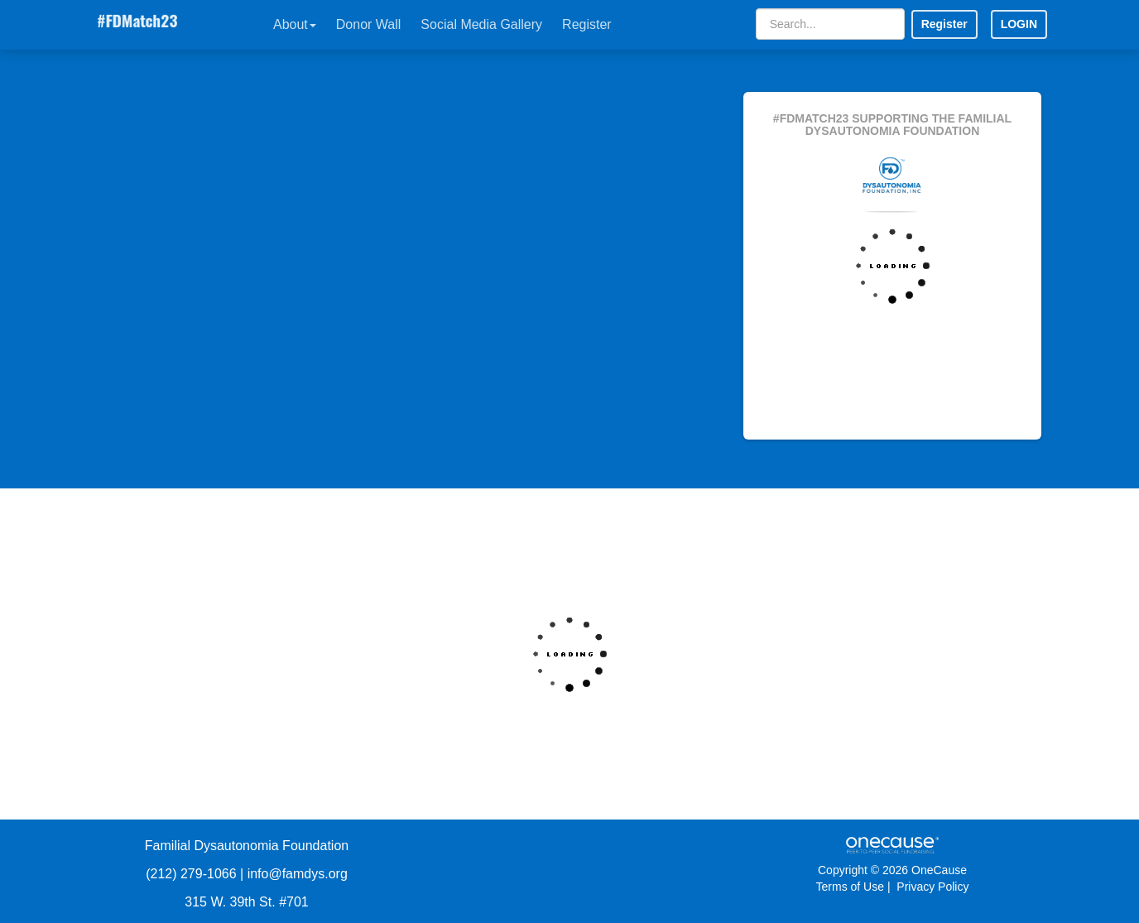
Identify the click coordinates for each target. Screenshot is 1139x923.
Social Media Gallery (481, 24)
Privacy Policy (932, 886)
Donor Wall (368, 24)
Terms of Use (850, 886)
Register (587, 24)
